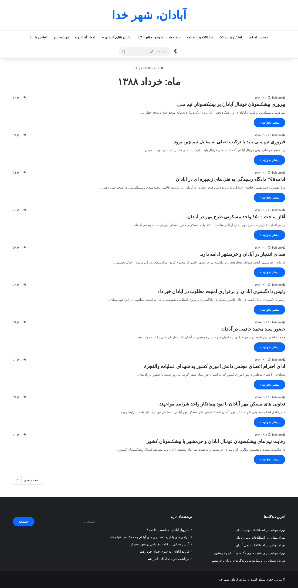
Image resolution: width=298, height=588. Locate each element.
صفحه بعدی (28, 480)
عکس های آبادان (118, 37)
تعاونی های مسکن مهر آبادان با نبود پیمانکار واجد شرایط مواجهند (222, 404)
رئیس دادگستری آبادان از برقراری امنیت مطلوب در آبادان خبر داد (221, 291)
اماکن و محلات (230, 37)
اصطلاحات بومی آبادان (250, 530)
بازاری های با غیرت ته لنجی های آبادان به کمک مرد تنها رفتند (149, 537)
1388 (148, 68)
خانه (158, 68)
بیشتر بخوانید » (269, 122)
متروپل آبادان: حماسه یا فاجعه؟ (168, 530)
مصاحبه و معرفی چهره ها (159, 37)
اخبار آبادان (86, 37)
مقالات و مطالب (200, 37)
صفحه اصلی (258, 37)
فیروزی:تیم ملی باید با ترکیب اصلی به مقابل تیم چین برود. (229, 142)
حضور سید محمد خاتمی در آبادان (253, 329)
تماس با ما (38, 37)
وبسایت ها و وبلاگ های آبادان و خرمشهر (239, 553)
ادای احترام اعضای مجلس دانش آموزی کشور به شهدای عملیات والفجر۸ (214, 366)
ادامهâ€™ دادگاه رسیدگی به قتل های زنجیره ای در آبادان (230, 179)
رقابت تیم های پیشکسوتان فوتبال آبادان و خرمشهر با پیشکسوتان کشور (216, 441)
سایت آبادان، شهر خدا (232, 579)
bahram (277, 97)
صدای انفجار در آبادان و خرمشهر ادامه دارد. (242, 254)
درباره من (61, 37)
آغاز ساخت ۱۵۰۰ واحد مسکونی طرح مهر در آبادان (236, 217)
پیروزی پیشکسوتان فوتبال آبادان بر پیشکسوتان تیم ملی (231, 104)
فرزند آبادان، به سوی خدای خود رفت (164, 551)
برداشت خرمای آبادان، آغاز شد (168, 559)
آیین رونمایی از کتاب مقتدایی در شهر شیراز (160, 544)
